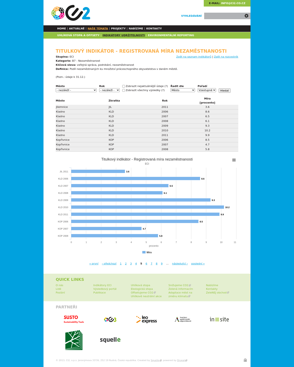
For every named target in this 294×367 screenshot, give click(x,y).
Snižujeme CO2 (178, 285)
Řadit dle (177, 86)
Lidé (58, 288)
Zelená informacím (180, 288)
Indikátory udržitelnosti (123, 35)
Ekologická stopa (142, 288)
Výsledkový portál (105, 288)
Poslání (60, 292)
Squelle (155, 360)
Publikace (99, 292)
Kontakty (154, 28)
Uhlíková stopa (140, 285)
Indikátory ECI (102, 285)
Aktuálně (77, 28)
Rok (102, 86)
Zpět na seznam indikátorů (193, 56)
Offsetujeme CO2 (142, 292)
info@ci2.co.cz (233, 3)
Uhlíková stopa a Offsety (78, 35)
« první (93, 263)
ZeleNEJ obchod (216, 292)
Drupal (181, 360)
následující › (180, 263)
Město (60, 86)
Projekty (118, 28)
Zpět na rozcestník (226, 56)
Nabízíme (136, 28)
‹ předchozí (109, 263)
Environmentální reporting (171, 35)
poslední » (198, 263)
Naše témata (98, 28)
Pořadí (202, 86)
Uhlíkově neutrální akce (146, 296)
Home (61, 28)
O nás (59, 285)
